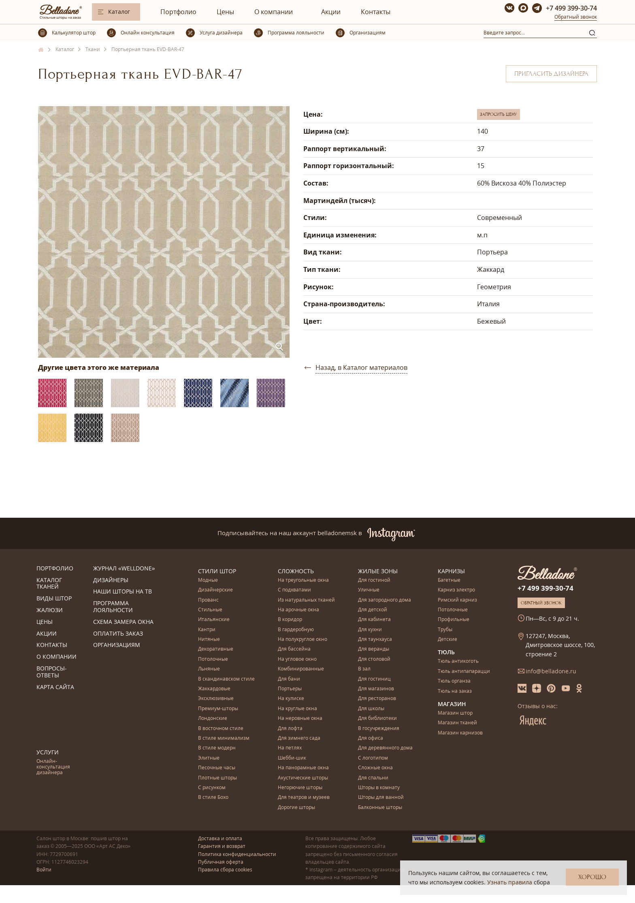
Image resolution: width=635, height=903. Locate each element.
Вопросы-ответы (51, 672)
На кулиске (291, 699)
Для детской (372, 610)
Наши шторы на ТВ (122, 591)
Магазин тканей (457, 723)
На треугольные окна (303, 580)
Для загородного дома (384, 600)
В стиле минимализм (223, 738)
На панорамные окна (303, 768)
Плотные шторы (217, 778)
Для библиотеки (377, 718)
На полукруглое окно (302, 639)
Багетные (449, 580)
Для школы (371, 709)
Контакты (375, 11)
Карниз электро (456, 590)
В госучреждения (378, 729)
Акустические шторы (303, 778)
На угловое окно (297, 659)
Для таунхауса (375, 639)
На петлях (290, 748)
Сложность (296, 571)
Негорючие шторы (300, 788)
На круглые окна (297, 709)
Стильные (210, 610)
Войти (43, 869)
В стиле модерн (217, 748)
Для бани (289, 679)
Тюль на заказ (455, 691)
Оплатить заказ (118, 633)
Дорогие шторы (296, 808)
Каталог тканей (49, 584)
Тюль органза (454, 681)
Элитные (208, 758)
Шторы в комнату (379, 788)
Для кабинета (374, 620)
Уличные (368, 590)
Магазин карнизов (460, 733)
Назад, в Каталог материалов (361, 367)
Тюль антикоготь (458, 661)
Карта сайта (55, 687)
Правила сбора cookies (225, 869)
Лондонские (212, 718)
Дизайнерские (215, 590)
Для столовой (374, 659)
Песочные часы (216, 768)
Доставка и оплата (220, 838)
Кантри (206, 630)
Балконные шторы (380, 808)
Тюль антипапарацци (464, 671)
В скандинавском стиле (226, 679)
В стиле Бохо (213, 797)
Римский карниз (457, 600)
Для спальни (373, 778)
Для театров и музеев (304, 797)
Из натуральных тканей (306, 600)
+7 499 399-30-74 (571, 8)
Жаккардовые (214, 689)
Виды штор (54, 598)
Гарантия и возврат (221, 846)
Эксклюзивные (216, 699)
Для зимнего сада (299, 738)
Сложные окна (375, 768)
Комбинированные (301, 669)
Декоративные (215, 649)
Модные (208, 580)
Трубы (445, 630)
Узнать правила (509, 882)
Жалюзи (49, 610)
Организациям (116, 645)
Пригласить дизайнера (551, 74)
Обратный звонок (575, 16)
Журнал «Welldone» (124, 568)
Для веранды (373, 649)
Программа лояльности (113, 607)
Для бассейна (294, 649)
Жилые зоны (378, 571)
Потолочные (213, 659)
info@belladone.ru (551, 671)
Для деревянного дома (385, 748)
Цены (225, 11)
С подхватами (294, 590)
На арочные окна (298, 610)
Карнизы (451, 571)
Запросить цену (498, 114)
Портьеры (290, 689)
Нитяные (209, 639)
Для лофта (290, 729)
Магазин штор (455, 713)
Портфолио (178, 11)
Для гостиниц (374, 679)
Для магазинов (376, 689)
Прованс (208, 600)
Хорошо (592, 877)
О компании (273, 11)
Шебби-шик (292, 758)
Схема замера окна (123, 622)
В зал (364, 669)
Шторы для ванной (381, 797)
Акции (331, 11)
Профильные (453, 620)
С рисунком (212, 788)
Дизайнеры (110, 580)
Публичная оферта (220, 861)
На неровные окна (300, 718)
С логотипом (373, 758)
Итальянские (214, 620)
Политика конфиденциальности (237, 854)
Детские (447, 639)
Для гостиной (374, 580)
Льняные (209, 669)
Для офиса (370, 738)
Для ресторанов (377, 699)
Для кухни (370, 630)
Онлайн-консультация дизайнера (53, 767)
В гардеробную (296, 630)
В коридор (290, 620)
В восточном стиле (220, 729)
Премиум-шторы (218, 709)
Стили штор (217, 571)
